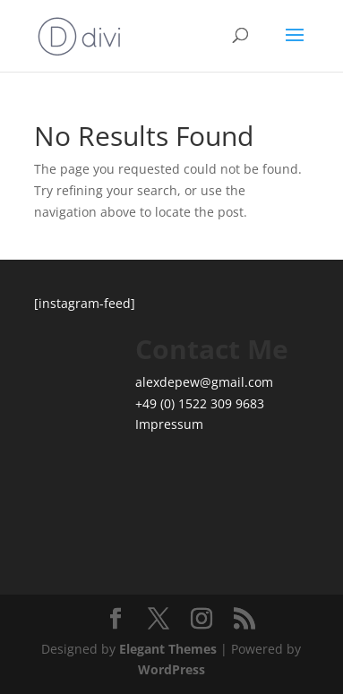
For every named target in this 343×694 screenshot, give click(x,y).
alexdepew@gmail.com (204, 381)
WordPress (171, 669)
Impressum (169, 424)
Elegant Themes (168, 648)
